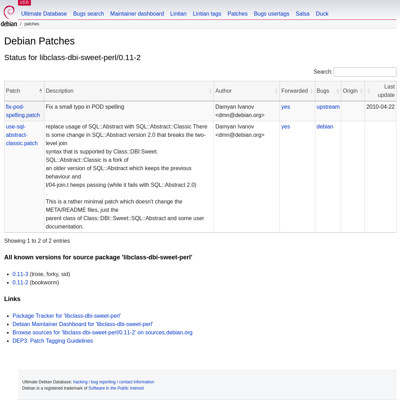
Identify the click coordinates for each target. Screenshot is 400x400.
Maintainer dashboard (137, 14)
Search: (323, 72)
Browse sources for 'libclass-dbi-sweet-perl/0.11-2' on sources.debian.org (102, 332)
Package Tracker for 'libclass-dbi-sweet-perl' (66, 316)
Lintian (178, 14)
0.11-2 (20, 282)
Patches (237, 14)
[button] (41, 91)
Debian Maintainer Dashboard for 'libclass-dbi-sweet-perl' (82, 324)
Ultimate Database (44, 14)
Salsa (302, 14)
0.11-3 (20, 274)
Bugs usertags (271, 14)
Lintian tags (207, 14)
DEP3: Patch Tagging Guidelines (52, 341)
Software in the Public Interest (116, 388)
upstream (328, 107)
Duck (322, 14)
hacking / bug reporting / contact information (113, 382)
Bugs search (88, 14)
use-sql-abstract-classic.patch (22, 135)
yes (285, 107)
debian (325, 127)
